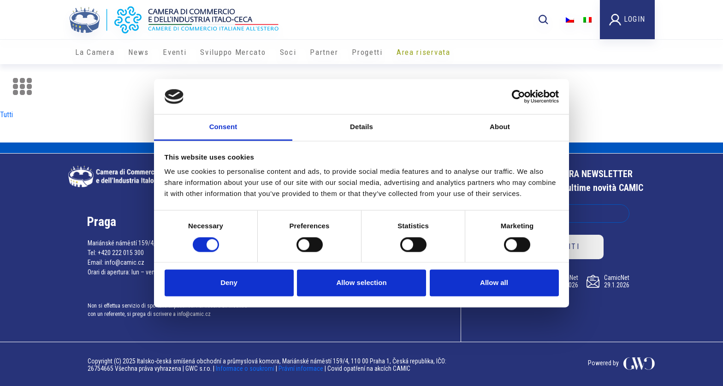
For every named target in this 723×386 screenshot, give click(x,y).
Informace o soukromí (246, 368)
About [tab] (500, 127)
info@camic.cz (124, 262)
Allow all (494, 283)
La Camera (94, 52)
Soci (288, 52)
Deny (228, 283)
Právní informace (301, 368)
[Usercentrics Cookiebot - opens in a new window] (518, 96)
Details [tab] (361, 127)
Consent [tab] (223, 127)
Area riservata (423, 52)
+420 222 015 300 (121, 252)
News (138, 52)
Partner (324, 52)
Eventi (174, 52)
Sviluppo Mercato (233, 52)
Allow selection (361, 283)
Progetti (367, 52)
